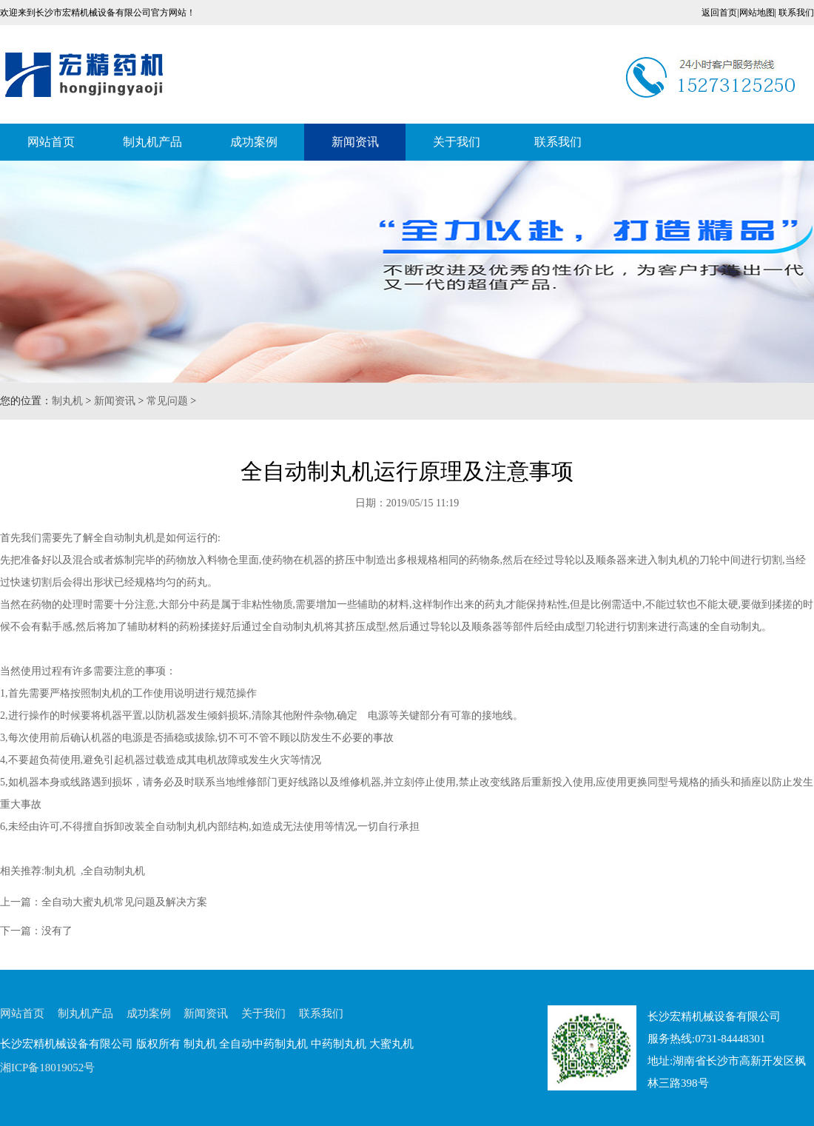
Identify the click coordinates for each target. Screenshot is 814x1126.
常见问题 (167, 400)
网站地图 (757, 12)
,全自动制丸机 (110, 871)
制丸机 (67, 400)
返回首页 (719, 12)
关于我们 (456, 141)
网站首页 (51, 141)
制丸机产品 (152, 141)
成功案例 (254, 141)
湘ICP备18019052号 (47, 1067)
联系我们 (796, 12)
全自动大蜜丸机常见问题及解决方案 (124, 902)
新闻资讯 (355, 141)
